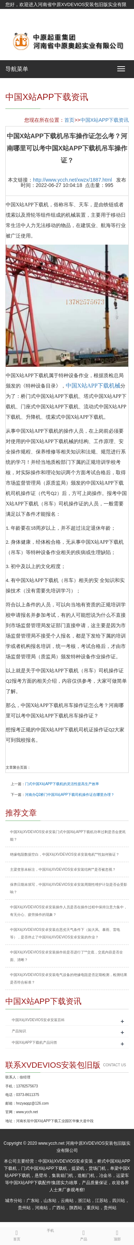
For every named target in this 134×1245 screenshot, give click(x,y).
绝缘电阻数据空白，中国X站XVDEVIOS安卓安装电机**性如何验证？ (64, 854)
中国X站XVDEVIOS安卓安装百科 (38, 1020)
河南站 (41, 1207)
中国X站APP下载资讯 (104, 120)
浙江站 (84, 1200)
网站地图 (14, 22)
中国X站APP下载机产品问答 (34, 1042)
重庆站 (92, 1207)
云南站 (67, 1200)
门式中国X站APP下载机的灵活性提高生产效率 (62, 784)
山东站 (50, 1200)
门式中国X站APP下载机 (44, 1168)
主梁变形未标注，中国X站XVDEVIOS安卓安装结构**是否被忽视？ (63, 869)
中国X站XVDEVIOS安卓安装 (65, 1161)
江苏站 (101, 1200)
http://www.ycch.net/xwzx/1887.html (72, 180)
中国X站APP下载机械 (93, 386)
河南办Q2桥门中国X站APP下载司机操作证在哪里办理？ (69, 795)
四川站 (118, 1200)
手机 (50, 1229)
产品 (84, 1234)
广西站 (58, 1207)
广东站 (32, 1200)
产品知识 (19, 1031)
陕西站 (75, 1207)
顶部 (117, 1234)
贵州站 (24, 1207)
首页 (69, 120)
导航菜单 (16, 69)
